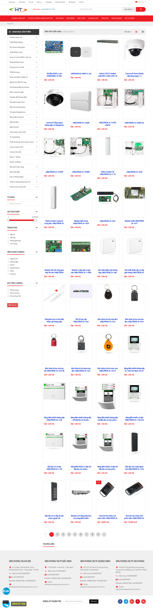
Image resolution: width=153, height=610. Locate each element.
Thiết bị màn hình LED (17, 187)
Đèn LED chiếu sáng (16, 167)
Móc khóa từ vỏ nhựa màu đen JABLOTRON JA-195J (81, 370)
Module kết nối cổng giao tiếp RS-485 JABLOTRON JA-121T (54, 272)
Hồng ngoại (14, 290)
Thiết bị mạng (116, 18)
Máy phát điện (14, 172)
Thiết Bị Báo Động (16, 42)
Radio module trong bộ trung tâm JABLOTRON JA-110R (54, 223)
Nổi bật (12, 238)
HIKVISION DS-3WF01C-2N (81, 74)
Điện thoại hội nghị (16, 92)
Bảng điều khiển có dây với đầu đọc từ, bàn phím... (108, 468)
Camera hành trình (16, 147)
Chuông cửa (93, 18)
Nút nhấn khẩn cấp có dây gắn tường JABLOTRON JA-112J (134, 272)
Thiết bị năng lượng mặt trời (19, 182)
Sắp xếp (128, 32)
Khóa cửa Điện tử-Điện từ (18, 77)
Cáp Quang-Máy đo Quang (19, 87)
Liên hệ (81, 2)
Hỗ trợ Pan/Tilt (15, 296)
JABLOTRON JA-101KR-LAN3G (107, 124)
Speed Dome (14, 268)
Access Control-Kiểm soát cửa (40, 18)
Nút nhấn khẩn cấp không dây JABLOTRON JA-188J (107, 271)
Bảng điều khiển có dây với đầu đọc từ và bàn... (81, 468)
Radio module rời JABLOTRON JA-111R (107, 173)
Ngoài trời (13, 259)
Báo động (71, 18)
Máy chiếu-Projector (16, 117)
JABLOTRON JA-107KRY (54, 172)
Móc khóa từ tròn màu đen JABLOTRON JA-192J (107, 321)
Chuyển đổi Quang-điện (18, 97)
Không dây (14, 262)
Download (72, 2)
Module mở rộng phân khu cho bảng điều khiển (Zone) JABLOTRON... (81, 518)
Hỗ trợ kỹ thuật (60, 2)
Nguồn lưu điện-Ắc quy (17, 82)
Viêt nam (140, 2)
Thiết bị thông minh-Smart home (21, 142)
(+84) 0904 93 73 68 (44, 9)
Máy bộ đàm (14, 122)
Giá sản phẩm (13, 212)
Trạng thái (12, 228)
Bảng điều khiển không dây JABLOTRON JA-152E (54, 419)
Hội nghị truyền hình (17, 102)
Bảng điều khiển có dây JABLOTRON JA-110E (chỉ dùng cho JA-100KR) (134, 420)
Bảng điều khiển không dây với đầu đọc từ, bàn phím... (107, 419)
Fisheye (13, 274)
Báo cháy (81, 18)
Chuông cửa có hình (16, 67)
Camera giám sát (18, 18)
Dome (12, 265)
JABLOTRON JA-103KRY (81, 172)
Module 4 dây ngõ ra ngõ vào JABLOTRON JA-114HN (81, 271)
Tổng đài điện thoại (16, 62)
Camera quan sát (15, 37)
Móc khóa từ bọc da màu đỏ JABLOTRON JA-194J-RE (54, 370)
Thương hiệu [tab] (48, 544)
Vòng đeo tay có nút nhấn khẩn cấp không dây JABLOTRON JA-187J (54, 322)
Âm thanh (60, 18)
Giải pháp (48, 2)
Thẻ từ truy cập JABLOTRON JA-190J (81, 321)
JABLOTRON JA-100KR (81, 123)
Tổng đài (104, 18)
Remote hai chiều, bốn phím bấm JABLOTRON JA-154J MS (134, 518)
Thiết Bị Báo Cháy (15, 52)
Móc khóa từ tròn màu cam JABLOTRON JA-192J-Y (108, 370)
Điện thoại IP (14, 127)
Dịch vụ (39, 2)
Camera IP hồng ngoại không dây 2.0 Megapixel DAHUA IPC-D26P (54, 125)
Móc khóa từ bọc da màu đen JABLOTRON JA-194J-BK (134, 322)
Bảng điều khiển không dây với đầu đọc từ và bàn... (81, 419)
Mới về (12, 235)
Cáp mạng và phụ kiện (17, 132)
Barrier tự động (15, 162)
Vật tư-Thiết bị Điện (16, 177)
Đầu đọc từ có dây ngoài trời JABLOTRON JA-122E (134, 468)
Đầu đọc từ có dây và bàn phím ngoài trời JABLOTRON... (54, 518)
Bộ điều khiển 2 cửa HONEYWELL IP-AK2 (54, 75)
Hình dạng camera (15, 252)
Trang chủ (12, 2)
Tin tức (31, 2)
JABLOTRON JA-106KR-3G (134, 123)
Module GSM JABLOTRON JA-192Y (134, 222)
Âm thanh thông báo (17, 47)
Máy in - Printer (15, 157)
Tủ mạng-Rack (14, 137)
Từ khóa (11, 197)
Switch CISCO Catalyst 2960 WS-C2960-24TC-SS (107, 75)
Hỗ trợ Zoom (15, 293)
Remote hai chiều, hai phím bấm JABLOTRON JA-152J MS (108, 518)
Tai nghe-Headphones (17, 112)
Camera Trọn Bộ (15, 152)
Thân (12, 271)
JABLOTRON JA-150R (134, 172)
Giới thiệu (22, 2)
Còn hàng (13, 244)
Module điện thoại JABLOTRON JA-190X (81, 222)
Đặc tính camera (15, 283)
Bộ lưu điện (129, 18)
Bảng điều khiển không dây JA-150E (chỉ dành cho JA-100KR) (134, 371)
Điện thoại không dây (17, 107)
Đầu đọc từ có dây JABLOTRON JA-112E (54, 468)
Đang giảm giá (15, 241)
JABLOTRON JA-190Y (107, 221)
